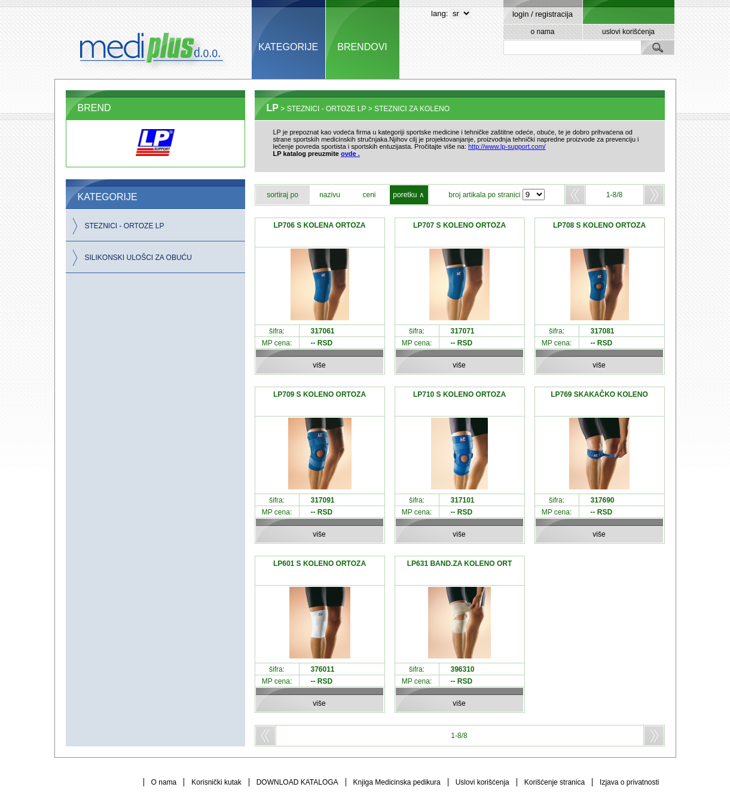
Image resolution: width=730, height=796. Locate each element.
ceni (368, 195)
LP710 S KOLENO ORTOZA (459, 394)
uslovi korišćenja (628, 31)
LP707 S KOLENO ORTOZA (459, 225)
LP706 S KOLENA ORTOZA (319, 225)
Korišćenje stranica (554, 782)
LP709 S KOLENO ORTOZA (319, 394)
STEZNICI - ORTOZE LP (124, 226)
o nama (542, 31)
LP (273, 108)
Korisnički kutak (216, 782)
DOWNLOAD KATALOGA (297, 782)
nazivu (329, 195)
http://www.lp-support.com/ (507, 146)
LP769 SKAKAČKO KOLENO (599, 394)
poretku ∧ (408, 195)
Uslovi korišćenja (482, 782)
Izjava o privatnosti (629, 782)
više (319, 365)
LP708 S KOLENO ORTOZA (599, 225)
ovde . (350, 153)
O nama (164, 782)
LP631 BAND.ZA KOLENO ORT (459, 563)
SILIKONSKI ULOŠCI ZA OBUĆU (138, 257)
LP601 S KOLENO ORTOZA (319, 563)
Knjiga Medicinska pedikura (397, 782)
